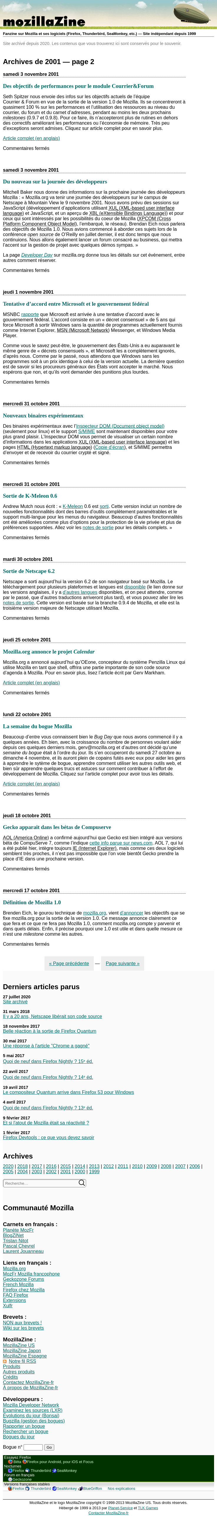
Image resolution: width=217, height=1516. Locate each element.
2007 (180, 1166)
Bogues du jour (19, 1436)
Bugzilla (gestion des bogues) (34, 1420)
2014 (80, 1166)
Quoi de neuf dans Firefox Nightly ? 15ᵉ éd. (48, 1061)
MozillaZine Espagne (25, 1355)
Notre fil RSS (22, 1361)
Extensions (14, 1300)
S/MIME (86, 431)
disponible (135, 586)
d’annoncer (131, 912)
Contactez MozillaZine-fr (28, 1382)
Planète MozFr (18, 1230)
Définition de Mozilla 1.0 (32, 902)
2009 (152, 1166)
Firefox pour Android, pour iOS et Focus (60, 1462)
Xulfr (8, 1305)
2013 (94, 1166)
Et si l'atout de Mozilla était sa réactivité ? (46, 1122)
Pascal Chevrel (19, 1245)
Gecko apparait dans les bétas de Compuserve (57, 827)
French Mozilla (18, 1284)
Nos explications (121, 1488)
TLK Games (148, 1508)
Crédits (10, 1377)
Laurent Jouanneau (23, 1251)
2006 (195, 1166)
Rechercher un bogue (25, 1431)
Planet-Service (120, 1508)
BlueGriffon (92, 1488)
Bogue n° (13, 1447)
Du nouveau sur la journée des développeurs (55, 181)
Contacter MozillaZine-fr (108, 1513)
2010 (137, 1166)
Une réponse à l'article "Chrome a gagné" (46, 1045)
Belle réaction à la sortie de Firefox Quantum (49, 1031)
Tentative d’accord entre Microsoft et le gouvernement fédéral (76, 304)
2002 (51, 1171)
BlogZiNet (13, 1235)
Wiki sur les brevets (23, 1328)
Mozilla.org (14, 1268)
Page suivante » (123, 963)
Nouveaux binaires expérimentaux (43, 415)
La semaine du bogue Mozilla (37, 726)
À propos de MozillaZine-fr (30, 1387)
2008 (166, 1166)
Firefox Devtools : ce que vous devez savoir (48, 1137)
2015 (65, 1166)
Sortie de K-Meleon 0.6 (30, 496)
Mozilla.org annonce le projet (49, 651)
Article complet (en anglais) (31, 138)
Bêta (17, 1462)
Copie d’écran (109, 447)
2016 (51, 1166)
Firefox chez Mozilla (24, 1289)
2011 (123, 1166)
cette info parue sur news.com (121, 842)
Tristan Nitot (15, 1240)
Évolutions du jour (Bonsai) (31, 1415)
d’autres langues (80, 592)
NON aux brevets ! (22, 1322)
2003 (37, 1171)
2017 (37, 1166)
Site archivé (15, 1001)
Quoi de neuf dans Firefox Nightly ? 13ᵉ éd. (48, 1107)
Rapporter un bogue (24, 1426)
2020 (8, 1166)
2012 (108, 1166)
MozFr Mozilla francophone (31, 1273)
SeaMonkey (67, 1470)
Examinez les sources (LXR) (33, 1410)
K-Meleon (73, 506)
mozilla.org (94, 912)
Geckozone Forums (23, 1279)
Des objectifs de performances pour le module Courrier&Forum (78, 86)
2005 (8, 1171)
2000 (80, 1171)
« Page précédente (69, 963)
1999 (94, 1171)
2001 (65, 1171)
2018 (22, 1166)
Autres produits (19, 1371)
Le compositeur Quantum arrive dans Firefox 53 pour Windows (68, 1092)
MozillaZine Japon (22, 1350)
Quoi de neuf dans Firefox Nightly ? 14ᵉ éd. (48, 1077)
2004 (22, 1171)
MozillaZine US (19, 1345)
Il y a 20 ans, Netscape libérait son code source (52, 1016)
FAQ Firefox (15, 1295)
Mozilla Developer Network (31, 1405)
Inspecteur (120, 426)
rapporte (30, 314)
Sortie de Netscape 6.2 (29, 571)
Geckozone (22, 1479)
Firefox (18, 1470)
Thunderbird (41, 1470)
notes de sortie (98, 527)
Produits (11, 1366)
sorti (104, 506)
